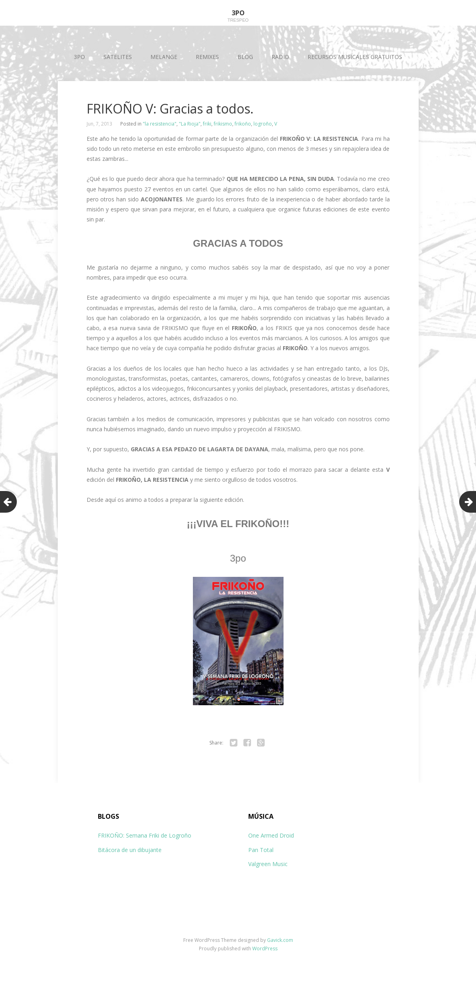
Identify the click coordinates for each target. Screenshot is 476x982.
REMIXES (207, 57)
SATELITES (117, 57)
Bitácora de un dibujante (130, 850)
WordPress (264, 948)
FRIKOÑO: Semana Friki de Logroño (144, 835)
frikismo (223, 123)
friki (207, 123)
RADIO (280, 57)
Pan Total (260, 850)
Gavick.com (280, 940)
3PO (79, 57)
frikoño (243, 123)
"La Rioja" (190, 123)
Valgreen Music (268, 864)
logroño (262, 123)
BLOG (245, 57)
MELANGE (163, 57)
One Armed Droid (271, 835)
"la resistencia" (159, 123)
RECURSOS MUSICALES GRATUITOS (355, 57)
